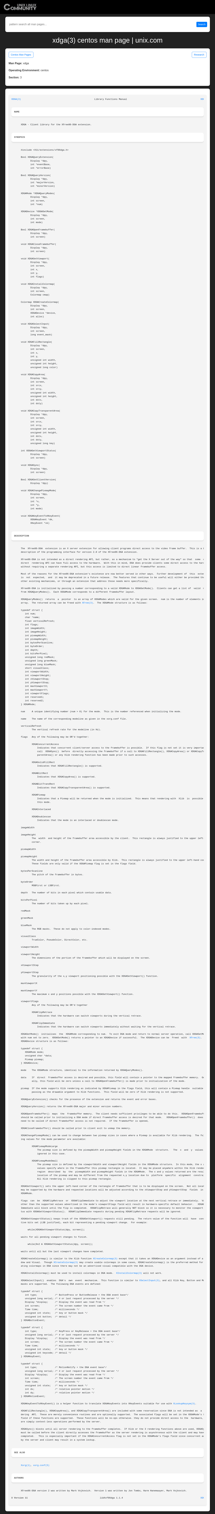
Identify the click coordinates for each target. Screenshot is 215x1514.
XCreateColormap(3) (105, 1258)
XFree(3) (87, 603)
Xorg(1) (25, 1465)
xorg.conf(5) (41, 1465)
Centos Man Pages (21, 54)
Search (201, 24)
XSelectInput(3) (149, 1280)
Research (199, 54)
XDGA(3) (16, 99)
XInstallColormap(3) (129, 1273)
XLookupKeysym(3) (184, 1403)
